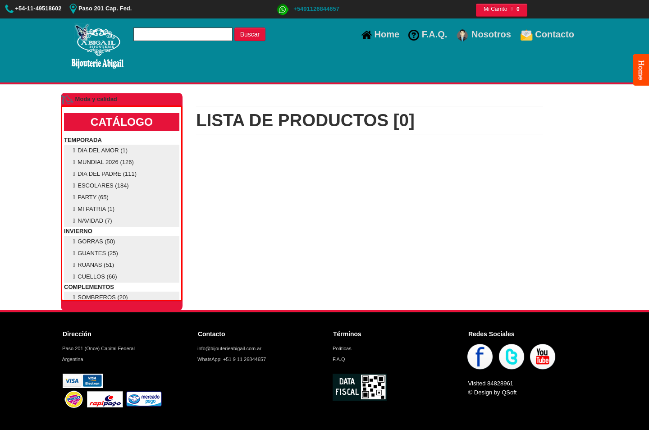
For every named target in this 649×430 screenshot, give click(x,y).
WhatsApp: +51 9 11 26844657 (231, 359)
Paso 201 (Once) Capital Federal (98, 348)
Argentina (72, 359)
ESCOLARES (99, 185)
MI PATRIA (92, 209)
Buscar (250, 34)
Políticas (341, 348)
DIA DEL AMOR (99, 150)
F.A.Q (338, 359)
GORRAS (92, 241)
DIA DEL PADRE (103, 173)
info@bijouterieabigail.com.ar (228, 348)
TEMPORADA (83, 140)
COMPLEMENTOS (89, 287)
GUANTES (94, 253)
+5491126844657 (308, 8)
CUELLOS (93, 276)
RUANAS (92, 264)
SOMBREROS (99, 297)
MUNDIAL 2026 (102, 162)
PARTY (89, 197)
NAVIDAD (91, 220)
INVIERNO (78, 231)
